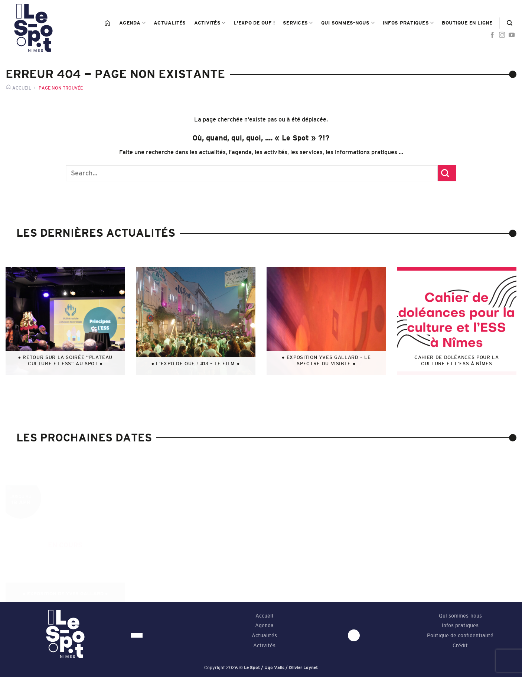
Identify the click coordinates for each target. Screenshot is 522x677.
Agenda (132, 22)
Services (298, 22)
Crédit (460, 645)
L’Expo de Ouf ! (254, 23)
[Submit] (447, 173)
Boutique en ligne (467, 23)
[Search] (509, 23)
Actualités (170, 23)
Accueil (264, 616)
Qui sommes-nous (348, 22)
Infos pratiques (408, 22)
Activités (210, 22)
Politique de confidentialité (460, 635)
